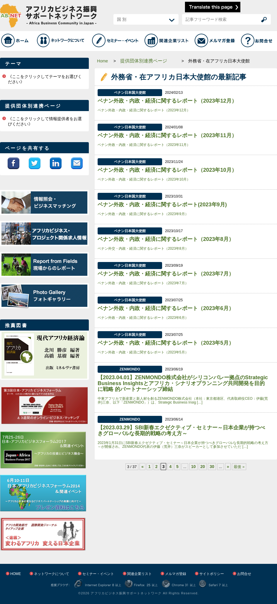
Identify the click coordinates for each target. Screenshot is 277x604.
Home (102, 61)
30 (212, 466)
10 (193, 466)
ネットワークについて (51, 574)
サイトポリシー (211, 574)
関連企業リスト (139, 574)
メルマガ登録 (175, 574)
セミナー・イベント (98, 574)
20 (202, 466)
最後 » (239, 467)
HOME (15, 574)
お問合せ (244, 574)
